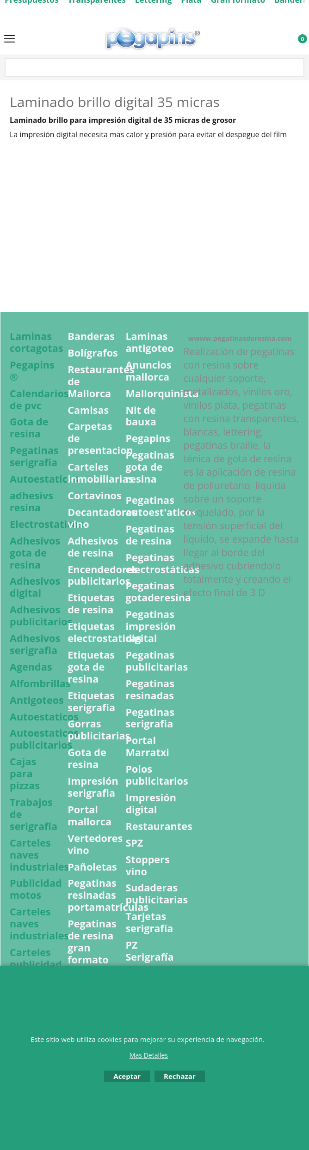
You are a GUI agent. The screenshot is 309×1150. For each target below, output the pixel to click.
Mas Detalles (149, 1055)
